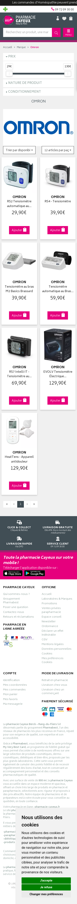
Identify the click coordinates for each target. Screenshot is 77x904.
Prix (12, 57)
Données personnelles (56, 649)
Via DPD (19, 541)
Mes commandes (14, 690)
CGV (44, 640)
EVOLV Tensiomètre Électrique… (57, 374)
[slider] (9, 74)
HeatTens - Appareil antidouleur (19, 459)
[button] (19, 150)
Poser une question (15, 608)
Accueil (7, 47)
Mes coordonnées (15, 685)
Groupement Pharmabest (11, 601)
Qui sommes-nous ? (16, 595)
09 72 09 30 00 (58, 541)
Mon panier (10, 695)
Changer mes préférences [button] (46, 894)
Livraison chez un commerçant (53, 692)
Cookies (47, 654)
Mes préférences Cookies (52, 661)
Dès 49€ (58, 526)
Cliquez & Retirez (19, 525)
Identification (11, 681)
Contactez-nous (13, 613)
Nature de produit (25, 83)
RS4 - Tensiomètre (58, 201)
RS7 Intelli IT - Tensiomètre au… (19, 374)
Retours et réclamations (18, 617)
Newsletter (49, 622)
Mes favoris (10, 700)
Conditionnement (24, 92)
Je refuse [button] (46, 887)
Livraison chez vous (54, 685)
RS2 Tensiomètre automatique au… (19, 204)
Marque (21, 47)
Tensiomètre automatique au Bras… (58, 289)
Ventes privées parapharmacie (51, 611)
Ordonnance (50, 627)
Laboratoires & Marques (57, 599)
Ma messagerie (13, 704)
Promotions (49, 604)
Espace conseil (51, 617)
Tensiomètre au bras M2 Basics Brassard (19, 289)
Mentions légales (53, 645)
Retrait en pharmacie (55, 681)
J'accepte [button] (46, 880)
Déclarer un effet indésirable (52, 633)
